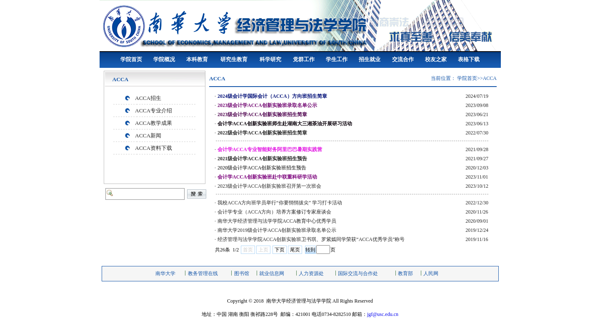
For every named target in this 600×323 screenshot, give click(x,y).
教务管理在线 (203, 273)
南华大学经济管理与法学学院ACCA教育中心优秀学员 (277, 221)
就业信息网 (271, 273)
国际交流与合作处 (358, 273)
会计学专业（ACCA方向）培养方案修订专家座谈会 (274, 212)
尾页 (295, 250)
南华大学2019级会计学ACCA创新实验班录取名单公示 (277, 230)
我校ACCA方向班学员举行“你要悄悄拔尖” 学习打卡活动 (280, 203)
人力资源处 (311, 273)
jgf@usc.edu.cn (382, 314)
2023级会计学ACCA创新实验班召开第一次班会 (269, 186)
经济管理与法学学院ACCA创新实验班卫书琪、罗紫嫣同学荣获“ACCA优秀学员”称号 (311, 239)
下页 (280, 250)
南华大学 (165, 273)
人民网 (430, 273)
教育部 (405, 273)
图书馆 (241, 273)
